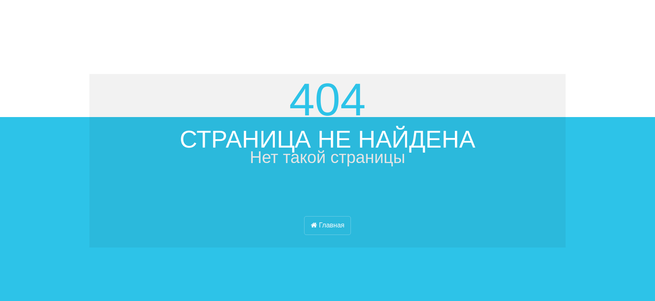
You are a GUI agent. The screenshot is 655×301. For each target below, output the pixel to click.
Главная (328, 225)
